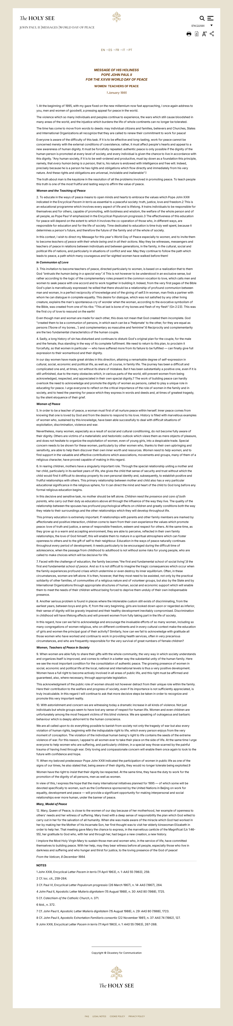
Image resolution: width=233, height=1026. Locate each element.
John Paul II (30, 27)
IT (124, 50)
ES (110, 50)
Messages (50, 27)
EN (103, 50)
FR (117, 50)
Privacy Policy (137, 1016)
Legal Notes (99, 1016)
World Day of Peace (77, 27)
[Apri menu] (210, 18)
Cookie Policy (117, 1016)
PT (130, 50)
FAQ (87, 1016)
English (199, 27)
